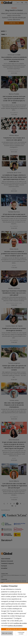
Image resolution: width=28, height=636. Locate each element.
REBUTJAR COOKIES (7, 633)
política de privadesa (15, 626)
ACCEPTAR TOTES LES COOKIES (14, 629)
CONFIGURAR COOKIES (21, 633)
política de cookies (20, 623)
